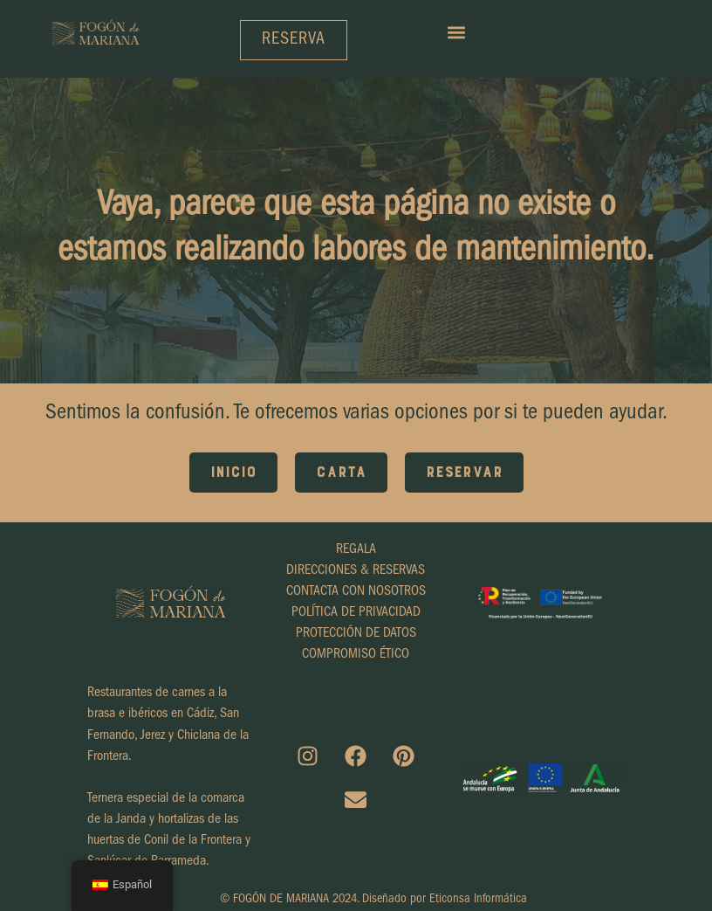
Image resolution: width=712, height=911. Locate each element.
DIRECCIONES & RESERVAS (355, 571)
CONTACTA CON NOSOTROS (356, 592)
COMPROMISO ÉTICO (355, 655)
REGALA (356, 550)
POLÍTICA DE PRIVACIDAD (356, 613)
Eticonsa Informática (478, 900)
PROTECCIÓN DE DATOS (356, 634)
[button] (456, 31)
